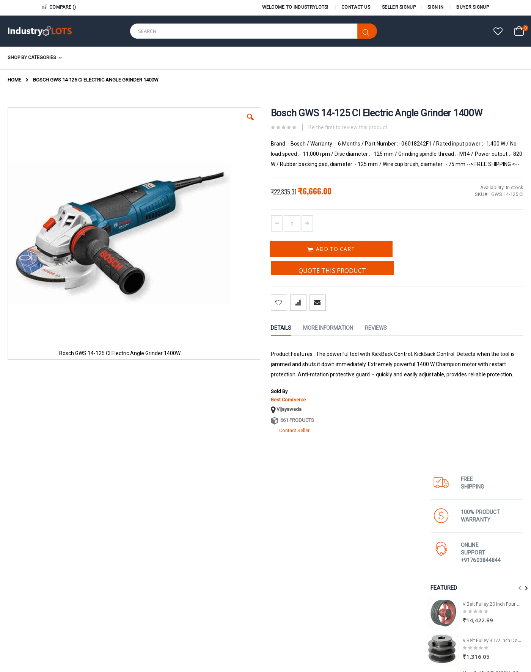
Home (14, 80)
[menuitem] (37, 58)
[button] (498, 31)
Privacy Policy (359, 617)
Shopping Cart (436, 599)
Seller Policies (284, 582)
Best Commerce (235, 429)
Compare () (59, 7)
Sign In (435, 7)
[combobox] (253, 31)
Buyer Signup (472, 7)
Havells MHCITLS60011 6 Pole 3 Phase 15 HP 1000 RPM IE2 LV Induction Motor (493, 314)
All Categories (360, 608)
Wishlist (429, 591)
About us (355, 582)
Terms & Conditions (442, 608)
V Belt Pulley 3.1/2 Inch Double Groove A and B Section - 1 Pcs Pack (493, 281)
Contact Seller (241, 460)
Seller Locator (284, 599)
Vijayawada (236, 439)
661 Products (244, 450)
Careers (353, 599)
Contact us (357, 591)
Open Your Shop (287, 591)
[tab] (234, 348)
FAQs (427, 617)
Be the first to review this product (295, 137)
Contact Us (355, 7)
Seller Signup (399, 7)
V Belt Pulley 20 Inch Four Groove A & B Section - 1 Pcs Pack (493, 245)
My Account (434, 582)
